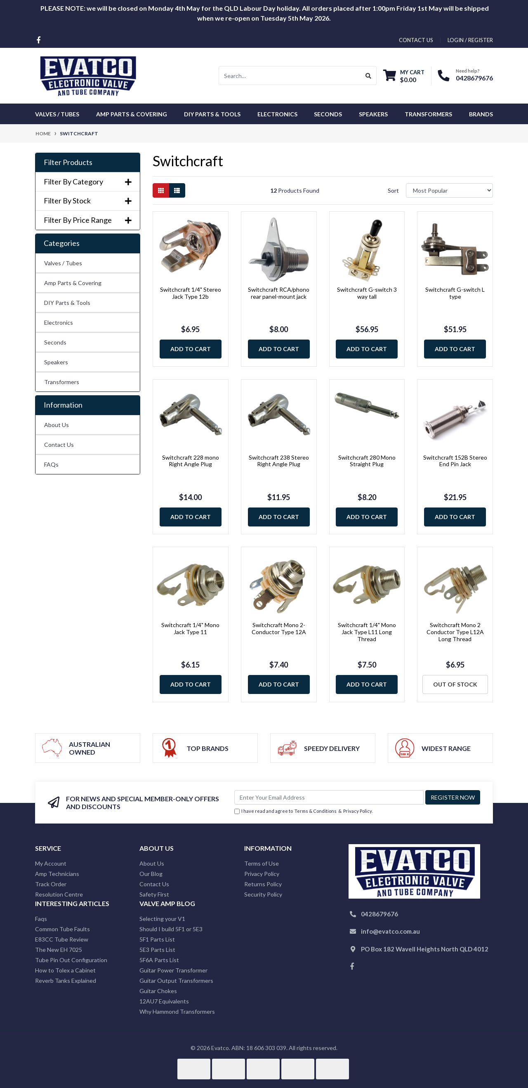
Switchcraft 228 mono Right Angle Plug (190, 461)
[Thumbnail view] (161, 190)
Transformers (61, 381)
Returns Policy (263, 883)
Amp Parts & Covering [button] (131, 114)
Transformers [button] (428, 114)
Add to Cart (190, 348)
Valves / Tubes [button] (57, 114)
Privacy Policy (357, 811)
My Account (50, 863)
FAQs (51, 464)
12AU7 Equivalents (164, 1001)
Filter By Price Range (88, 220)
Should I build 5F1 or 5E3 (171, 928)
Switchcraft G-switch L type (455, 293)
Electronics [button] (277, 114)
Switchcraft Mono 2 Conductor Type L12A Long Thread (455, 631)
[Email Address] (329, 797)
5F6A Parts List (159, 959)
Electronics (58, 322)
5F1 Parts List (157, 939)
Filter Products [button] (68, 162)
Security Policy (263, 894)
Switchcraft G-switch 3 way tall (367, 293)
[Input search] (290, 75)
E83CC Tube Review (61, 939)
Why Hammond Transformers (177, 1011)
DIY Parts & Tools (67, 302)
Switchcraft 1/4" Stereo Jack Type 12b (190, 293)
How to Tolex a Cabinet (65, 970)
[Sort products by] (449, 190)
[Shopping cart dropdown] (404, 75)
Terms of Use (261, 863)
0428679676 (474, 78)
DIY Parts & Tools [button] (212, 114)
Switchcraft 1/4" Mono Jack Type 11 (190, 628)
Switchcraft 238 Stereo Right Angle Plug (279, 461)
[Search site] (369, 75)
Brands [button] (481, 114)
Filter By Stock (88, 200)
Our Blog (151, 873)
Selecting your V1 (162, 918)
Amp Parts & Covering (72, 282)
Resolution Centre (59, 894)
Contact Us (59, 444)
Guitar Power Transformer (173, 970)
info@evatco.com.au (390, 931)
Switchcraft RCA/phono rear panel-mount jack (278, 293)
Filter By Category (88, 181)
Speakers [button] (373, 114)
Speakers (56, 362)
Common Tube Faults (62, 928)
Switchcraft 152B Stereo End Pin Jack (455, 461)
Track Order (50, 883)
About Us (56, 424)
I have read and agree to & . (303, 811)
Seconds (328, 114)
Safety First (154, 894)
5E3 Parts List (157, 949)
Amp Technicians (57, 873)
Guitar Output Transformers (176, 980)
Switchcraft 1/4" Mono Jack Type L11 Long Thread (367, 631)
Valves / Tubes (63, 263)
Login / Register (470, 40)
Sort (393, 190)
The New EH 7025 (58, 949)
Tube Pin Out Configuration (71, 959)
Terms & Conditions (316, 811)
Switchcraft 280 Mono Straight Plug (367, 461)
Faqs (41, 918)
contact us (416, 40)
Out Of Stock (455, 684)
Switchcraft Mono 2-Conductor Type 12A (279, 628)
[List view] (177, 190)
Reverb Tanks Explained (65, 980)
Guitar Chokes (158, 990)
